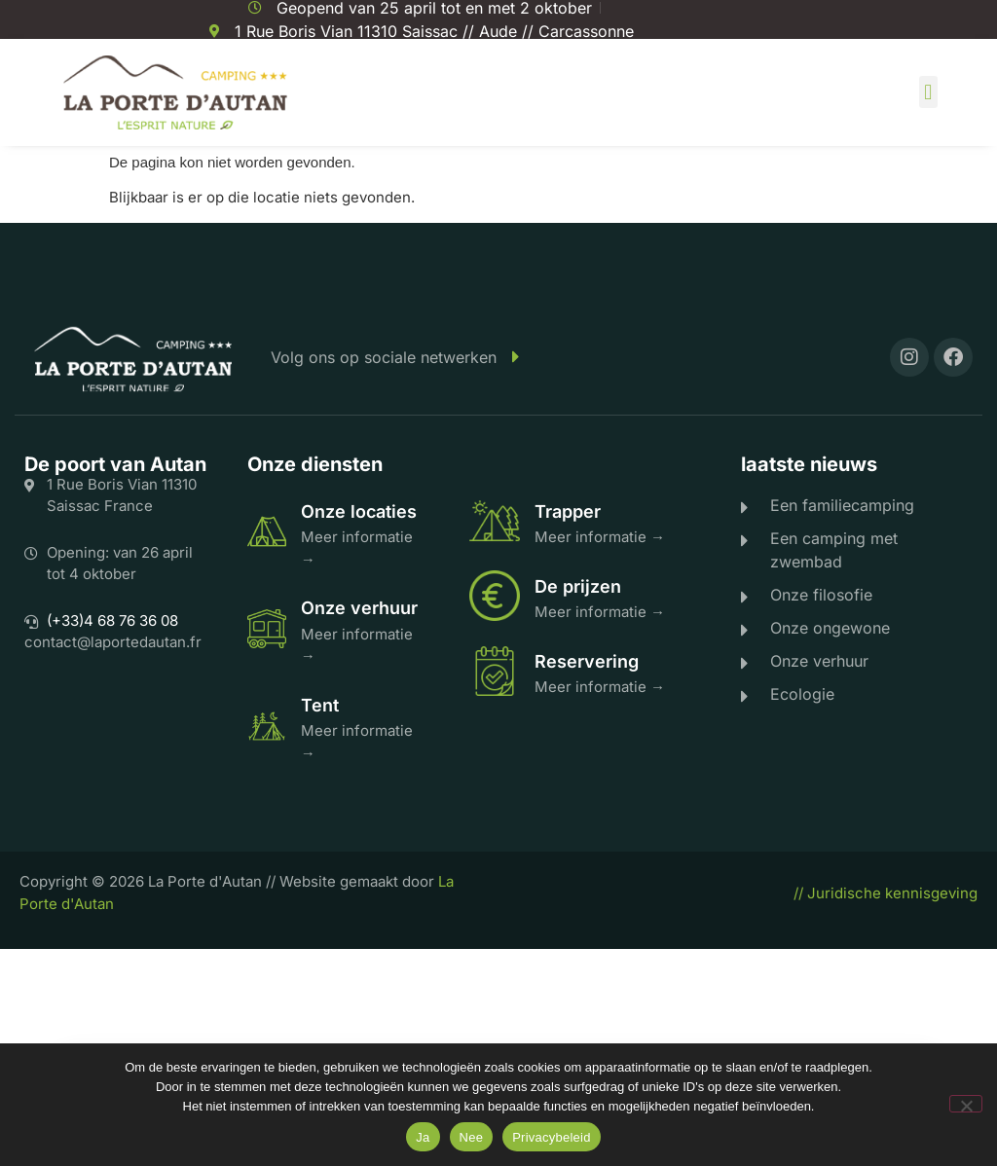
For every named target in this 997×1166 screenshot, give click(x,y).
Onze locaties (359, 511)
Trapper (568, 511)
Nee (472, 1137)
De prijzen (578, 586)
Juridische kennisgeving (892, 893)
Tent (320, 705)
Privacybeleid (551, 1137)
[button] (928, 92)
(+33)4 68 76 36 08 (112, 620)
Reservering (587, 661)
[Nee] (965, 1103)
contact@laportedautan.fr (113, 642)
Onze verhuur (359, 608)
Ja (422, 1137)
